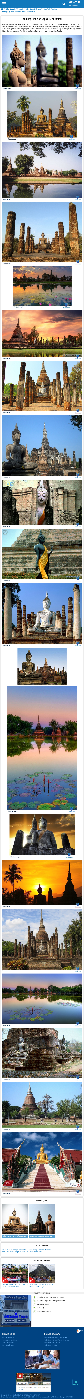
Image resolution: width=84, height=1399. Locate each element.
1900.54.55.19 (73, 2)
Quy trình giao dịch (8, 1337)
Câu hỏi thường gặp (8, 1345)
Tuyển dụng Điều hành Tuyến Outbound (56, 1340)
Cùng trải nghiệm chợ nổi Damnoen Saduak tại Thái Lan (40, 1251)
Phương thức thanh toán (9, 1340)
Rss (78, 1331)
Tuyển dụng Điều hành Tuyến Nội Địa (55, 1337)
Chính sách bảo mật (8, 1342)
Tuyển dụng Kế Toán (50, 1345)
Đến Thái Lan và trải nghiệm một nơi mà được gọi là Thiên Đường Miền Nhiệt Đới (15, 1251)
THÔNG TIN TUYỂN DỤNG (52, 1334)
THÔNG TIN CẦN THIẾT (9, 1334)
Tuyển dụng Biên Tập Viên (52, 1342)
